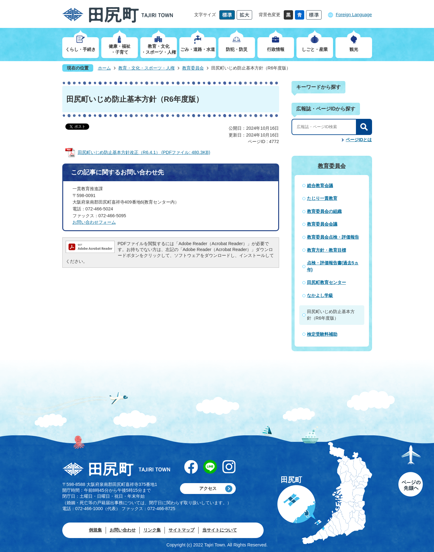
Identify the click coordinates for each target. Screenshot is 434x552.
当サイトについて (219, 529)
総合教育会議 (320, 185)
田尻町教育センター (326, 282)
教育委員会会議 (322, 224)
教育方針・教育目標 (326, 250)
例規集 (95, 529)
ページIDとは (359, 139)
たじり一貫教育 (322, 198)
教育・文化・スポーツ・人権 (146, 67)
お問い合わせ (123, 529)
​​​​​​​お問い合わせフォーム (94, 222)
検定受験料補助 (322, 334)
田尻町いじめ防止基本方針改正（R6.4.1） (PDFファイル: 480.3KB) (144, 152)
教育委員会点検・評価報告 (333, 237)
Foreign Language (354, 14)
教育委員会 (193, 67)
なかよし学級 (320, 295)
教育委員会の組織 (324, 211)
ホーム (104, 67)
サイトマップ (182, 529)
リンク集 (152, 529)
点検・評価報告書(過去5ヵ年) (333, 266)
